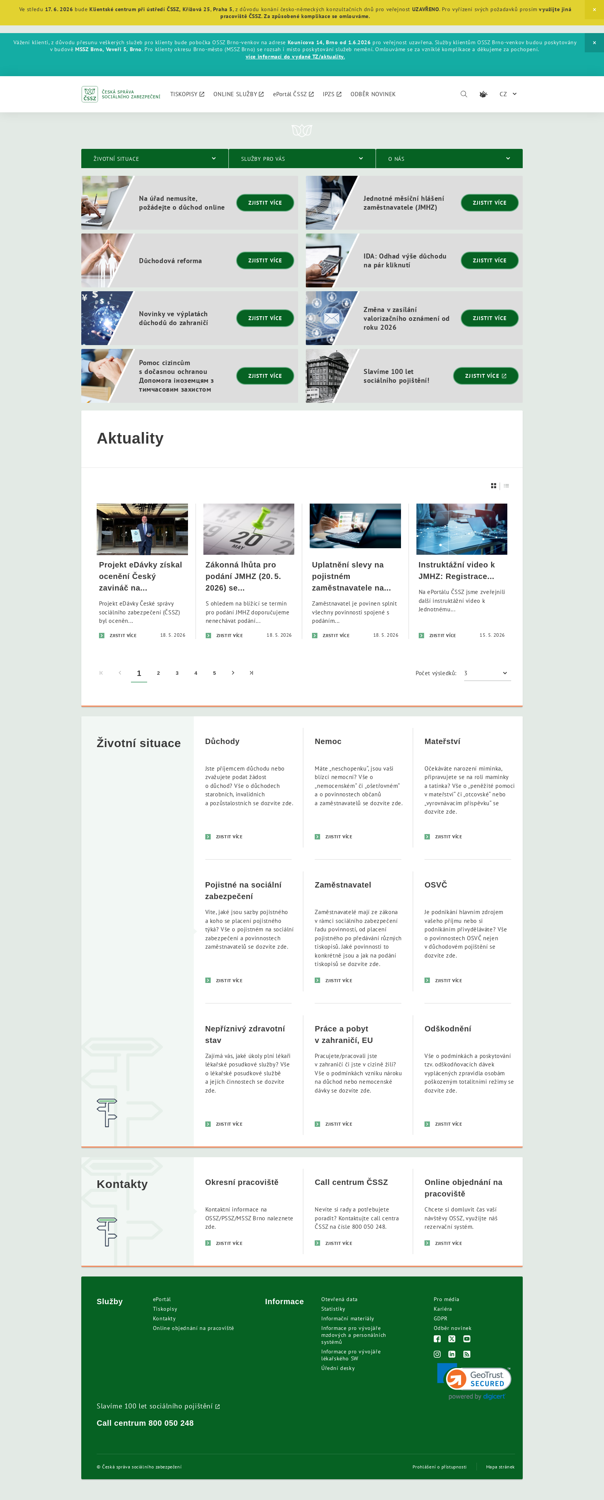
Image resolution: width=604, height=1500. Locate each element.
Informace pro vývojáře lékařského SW (351, 1355)
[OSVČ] (468, 931)
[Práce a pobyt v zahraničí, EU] (358, 1075)
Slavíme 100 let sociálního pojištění (155, 1405)
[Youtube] (467, 1339)
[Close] (594, 9)
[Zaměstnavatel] (358, 931)
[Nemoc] (358, 787)
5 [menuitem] (214, 673)
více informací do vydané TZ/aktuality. (295, 56)
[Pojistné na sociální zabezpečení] (249, 931)
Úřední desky (338, 1368)
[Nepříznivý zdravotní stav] (249, 1075)
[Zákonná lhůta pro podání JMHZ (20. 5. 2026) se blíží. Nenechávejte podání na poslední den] (249, 571)
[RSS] (467, 1355)
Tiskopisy (165, 1308)
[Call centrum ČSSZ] (358, 1211)
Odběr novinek (453, 1328)
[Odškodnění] (468, 1075)
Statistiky (333, 1308)
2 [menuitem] (158, 673)
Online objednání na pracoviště (193, 1328)
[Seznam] (506, 485)
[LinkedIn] (452, 1355)
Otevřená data (339, 1299)
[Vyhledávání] (463, 94)
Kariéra (443, 1308)
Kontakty (164, 1318)
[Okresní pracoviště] (249, 1211)
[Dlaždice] (494, 485)
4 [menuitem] (196, 673)
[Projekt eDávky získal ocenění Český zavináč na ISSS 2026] (142, 571)
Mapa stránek (500, 1467)
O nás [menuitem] (396, 158)
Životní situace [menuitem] (116, 158)
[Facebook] (437, 1339)
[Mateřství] (468, 787)
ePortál (162, 1299)
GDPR (441, 1318)
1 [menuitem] (139, 673)
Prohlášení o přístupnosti (440, 1467)
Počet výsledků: (436, 673)
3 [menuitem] (177, 673)
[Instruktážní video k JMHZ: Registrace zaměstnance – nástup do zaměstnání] (462, 571)
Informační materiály (347, 1318)
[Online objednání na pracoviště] (468, 1211)
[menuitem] (187, 94)
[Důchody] (249, 787)
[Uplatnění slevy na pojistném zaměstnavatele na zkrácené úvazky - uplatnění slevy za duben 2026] (355, 571)
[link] (474, 1381)
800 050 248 (171, 1423)
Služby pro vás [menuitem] (263, 158)
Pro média (447, 1299)
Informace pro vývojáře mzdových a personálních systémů (353, 1335)
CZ (503, 94)
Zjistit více (265, 202)
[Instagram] (437, 1355)
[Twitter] (452, 1339)
